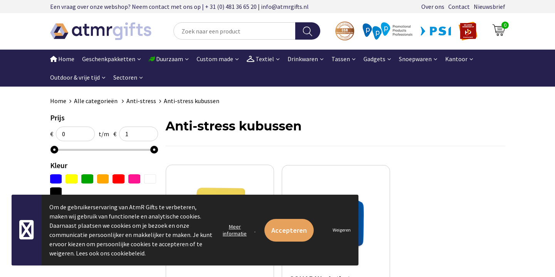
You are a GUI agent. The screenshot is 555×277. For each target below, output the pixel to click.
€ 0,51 (192, 271)
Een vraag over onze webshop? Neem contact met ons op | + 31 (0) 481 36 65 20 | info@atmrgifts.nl (179, 6)
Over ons (432, 6)
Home (62, 59)
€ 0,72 (361, 272)
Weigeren (342, 230)
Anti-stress (141, 101)
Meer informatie (235, 230)
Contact (459, 6)
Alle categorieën (96, 101)
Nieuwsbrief (489, 6)
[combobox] (234, 31)
